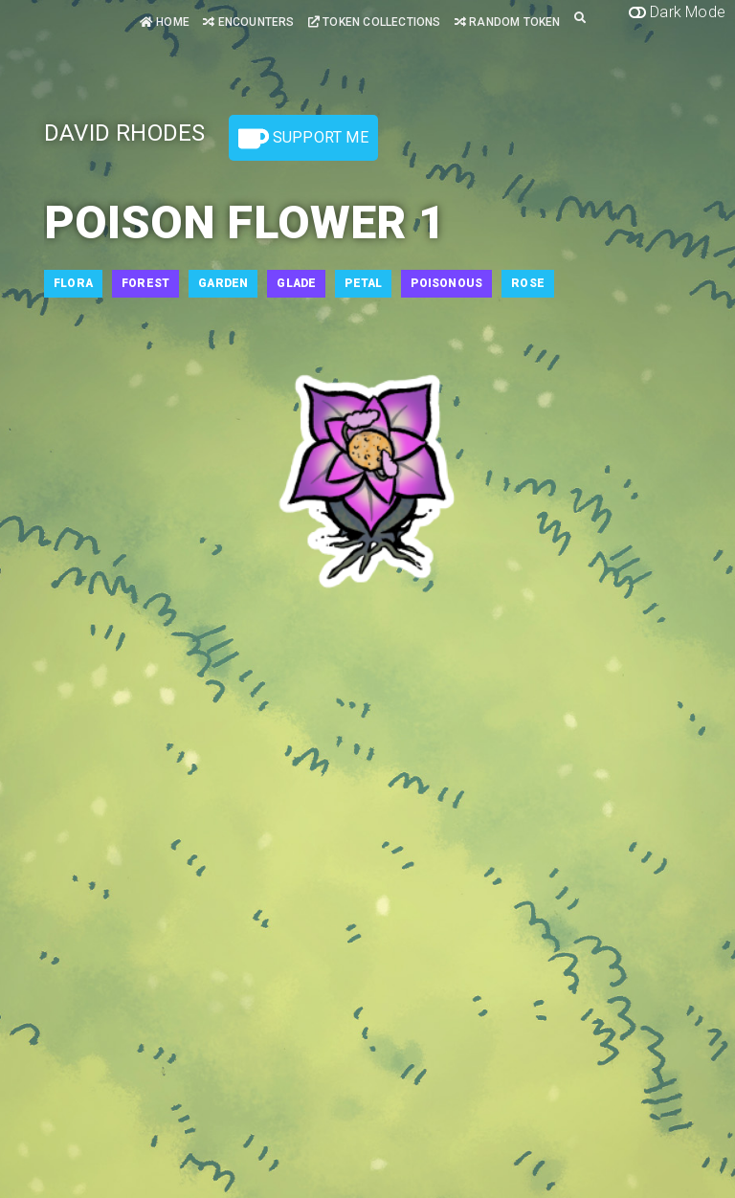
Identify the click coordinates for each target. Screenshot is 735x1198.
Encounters (248, 22)
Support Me (303, 138)
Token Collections (374, 22)
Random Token (508, 22)
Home (164, 22)
